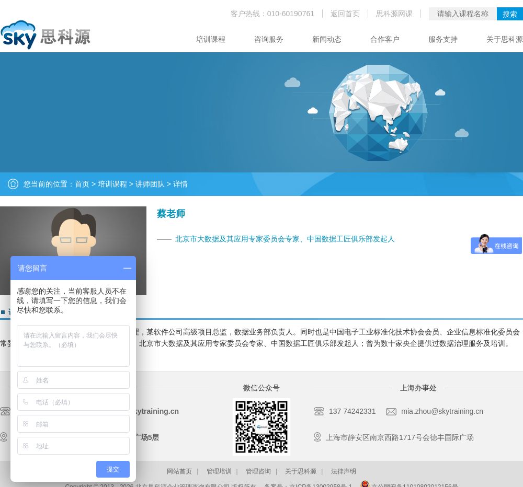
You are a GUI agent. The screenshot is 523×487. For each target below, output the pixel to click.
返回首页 (345, 13)
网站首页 (179, 471)
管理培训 (219, 471)
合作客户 (385, 39)
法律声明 (343, 471)
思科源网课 (394, 13)
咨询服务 (268, 39)
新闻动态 (327, 39)
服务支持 (443, 39)
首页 (82, 184)
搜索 (510, 14)
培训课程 (210, 39)
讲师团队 (150, 184)
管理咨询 (258, 471)
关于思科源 (504, 39)
